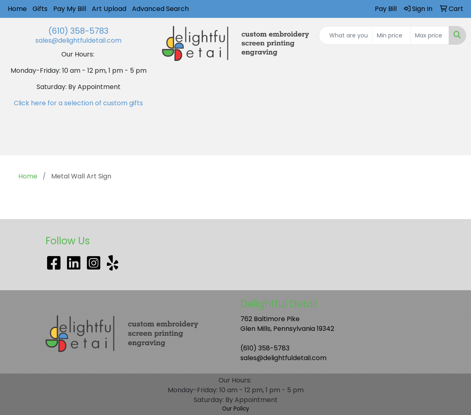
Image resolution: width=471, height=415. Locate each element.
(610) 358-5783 (78, 31)
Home (17, 8)
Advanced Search (160, 8)
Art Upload (109, 8)
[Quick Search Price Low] (391, 35)
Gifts (40, 8)
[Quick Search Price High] (430, 35)
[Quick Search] (346, 35)
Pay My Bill (69, 8)
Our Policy (235, 409)
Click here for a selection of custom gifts (78, 103)
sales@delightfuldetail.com (78, 40)
